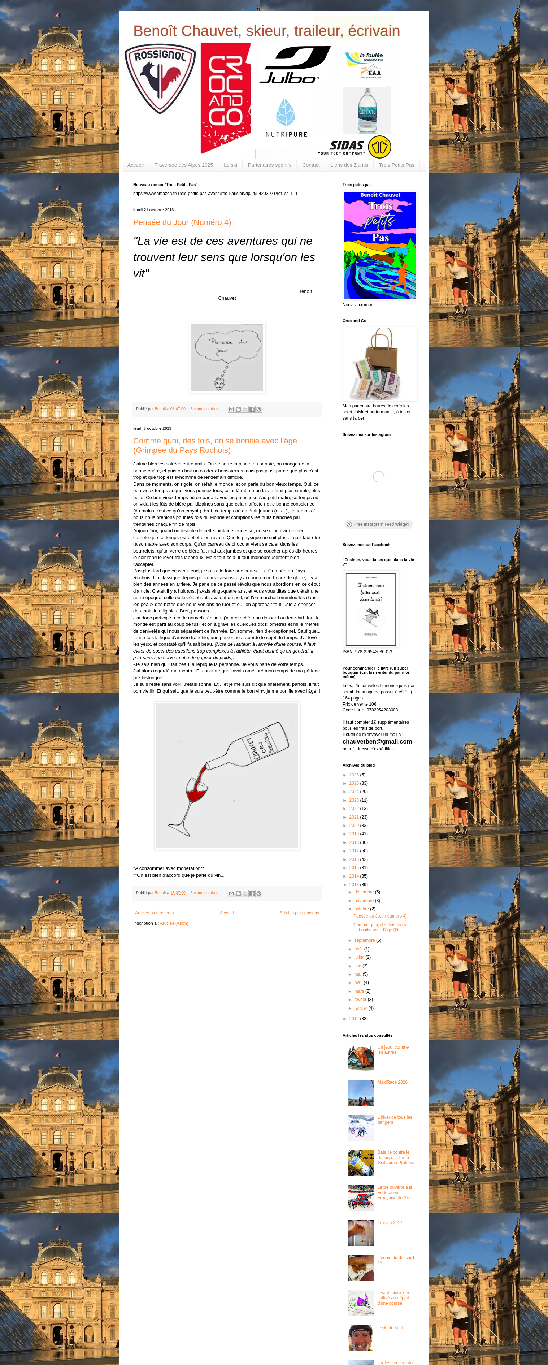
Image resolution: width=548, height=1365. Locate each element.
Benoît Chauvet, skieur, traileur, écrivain (266, 30)
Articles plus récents (154, 912)
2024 (354, 791)
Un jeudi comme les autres (393, 1050)
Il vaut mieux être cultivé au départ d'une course (394, 1298)
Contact (310, 165)
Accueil (135, 165)
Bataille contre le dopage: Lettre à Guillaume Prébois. (396, 1157)
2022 (354, 808)
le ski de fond (390, 1327)
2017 (354, 850)
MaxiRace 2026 (393, 1082)
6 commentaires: (206, 892)
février (361, 999)
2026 (354, 774)
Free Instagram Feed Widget (378, 524)
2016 (354, 859)
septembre (365, 940)
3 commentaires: (206, 409)
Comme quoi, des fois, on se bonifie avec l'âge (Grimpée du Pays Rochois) (215, 445)
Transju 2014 (390, 1222)
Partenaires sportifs (270, 165)
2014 (354, 876)
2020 (354, 825)
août (359, 949)
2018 (354, 842)
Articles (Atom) (174, 923)
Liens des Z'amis (350, 165)
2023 (354, 800)
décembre (365, 891)
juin (358, 965)
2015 (354, 867)
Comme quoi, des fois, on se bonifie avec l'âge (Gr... (380, 927)
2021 (354, 817)
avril (359, 982)
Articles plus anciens (299, 912)
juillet (360, 957)
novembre (365, 900)
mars (360, 991)
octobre (362, 908)
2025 (354, 783)
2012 (354, 1018)
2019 (354, 833)
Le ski (230, 165)
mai (359, 974)
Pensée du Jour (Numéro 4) (182, 222)
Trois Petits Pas (396, 165)
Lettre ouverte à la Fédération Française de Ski (395, 1192)
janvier (362, 1008)
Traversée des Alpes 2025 (184, 165)
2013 (354, 884)
